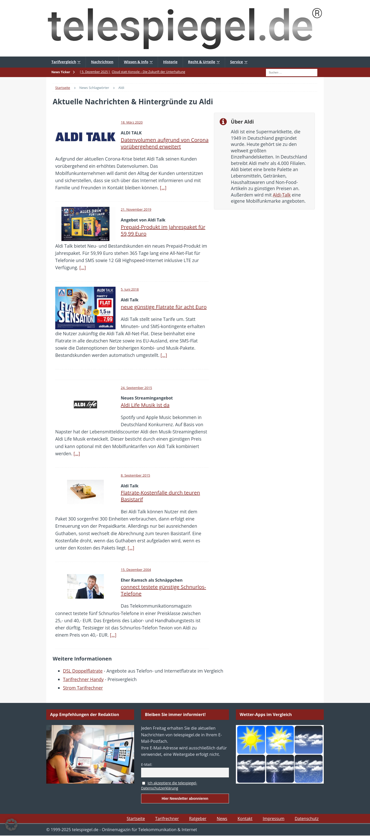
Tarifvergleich (63, 61)
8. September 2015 (135, 475)
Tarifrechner (167, 818)
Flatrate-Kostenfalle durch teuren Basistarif (160, 496)
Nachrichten (102, 61)
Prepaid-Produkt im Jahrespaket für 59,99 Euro (163, 230)
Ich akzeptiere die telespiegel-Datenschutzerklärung (169, 786)
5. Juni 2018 (130, 289)
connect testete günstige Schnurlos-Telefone (163, 590)
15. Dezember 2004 (136, 569)
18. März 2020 (132, 122)
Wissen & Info (136, 61)
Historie (170, 61)
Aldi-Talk (282, 195)
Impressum (273, 818)
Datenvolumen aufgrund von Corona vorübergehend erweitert (165, 143)
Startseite (136, 818)
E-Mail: (146, 764)
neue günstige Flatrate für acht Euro (164, 306)
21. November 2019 (136, 209)
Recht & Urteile (201, 61)
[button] (11, 824)
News (222, 818)
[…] (163, 187)
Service (236, 61)
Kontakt (244, 818)
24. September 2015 (136, 387)
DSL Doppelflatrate (83, 671)
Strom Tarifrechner (83, 688)
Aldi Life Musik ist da (145, 405)
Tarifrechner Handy (83, 679)
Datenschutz (307, 818)
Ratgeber (197, 818)
